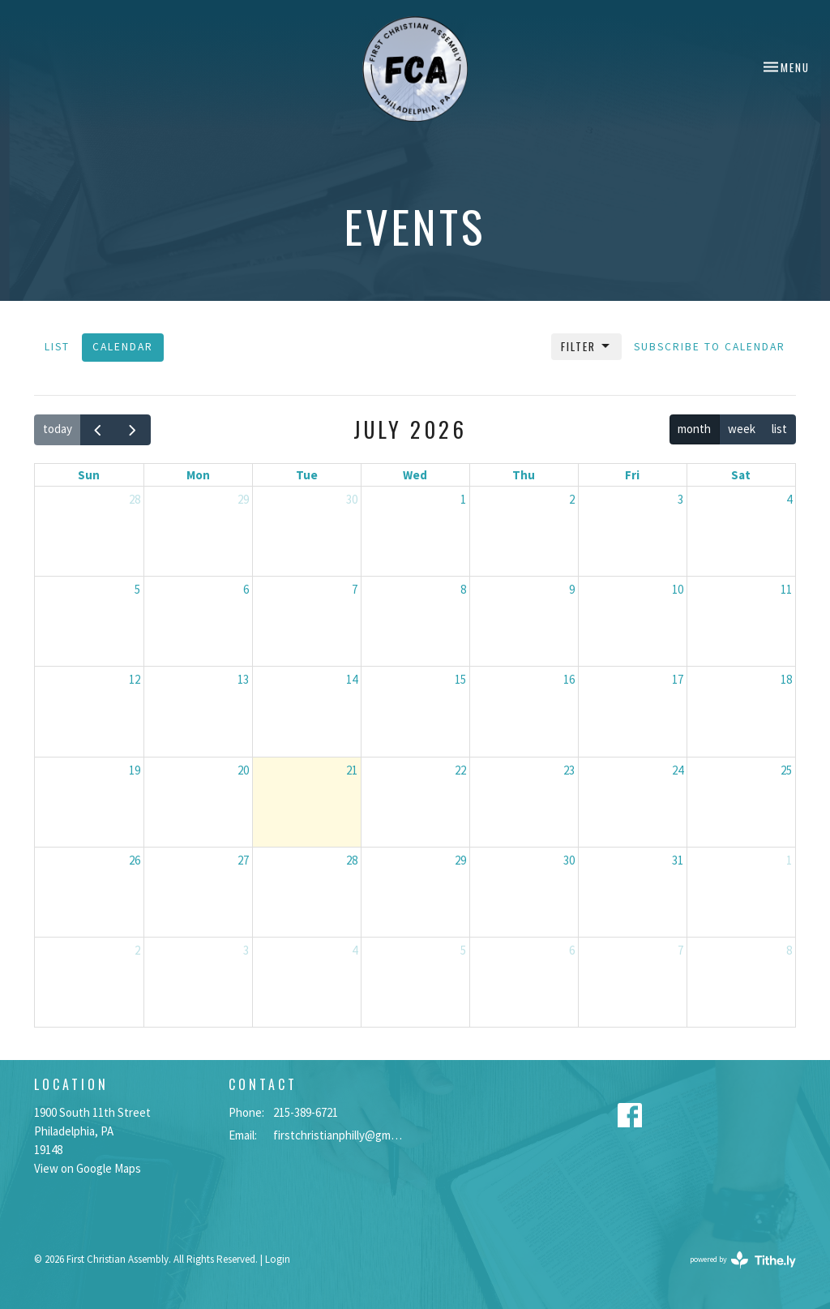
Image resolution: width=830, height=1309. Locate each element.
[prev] (98, 429)
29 (243, 499)
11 (786, 589)
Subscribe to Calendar (709, 347)
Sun (89, 475)
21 (351, 770)
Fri (632, 475)
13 (243, 679)
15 (460, 679)
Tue (307, 475)
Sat (741, 475)
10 (677, 589)
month (694, 428)
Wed (415, 475)
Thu (523, 475)
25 (786, 770)
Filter (586, 346)
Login (277, 1259)
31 (677, 860)
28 (134, 499)
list (779, 428)
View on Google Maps (87, 1168)
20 (243, 770)
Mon (198, 475)
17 (677, 679)
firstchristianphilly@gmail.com (340, 1135)
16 (569, 679)
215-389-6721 (305, 1112)
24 (677, 770)
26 (134, 860)
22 (460, 770)
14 (351, 679)
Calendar (122, 347)
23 (569, 770)
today (57, 428)
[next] (133, 429)
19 (134, 770)
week (741, 428)
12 (134, 679)
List (57, 347)
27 (243, 860)
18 (786, 679)
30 (351, 499)
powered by (743, 1260)
